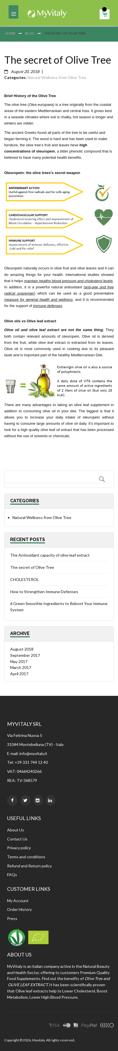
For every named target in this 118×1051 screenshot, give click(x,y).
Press (12, 918)
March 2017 (20, 667)
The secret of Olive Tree (32, 567)
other (107, 1026)
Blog (30, 33)
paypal (89, 1026)
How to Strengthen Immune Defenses (44, 591)
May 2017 (18, 661)
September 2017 (25, 655)
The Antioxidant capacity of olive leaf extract (50, 555)
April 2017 (19, 673)
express (76, 1026)
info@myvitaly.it (33, 753)
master (67, 1026)
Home (11, 33)
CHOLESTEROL (24, 579)
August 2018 (21, 649)
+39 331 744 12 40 (31, 762)
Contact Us (17, 838)
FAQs (12, 874)
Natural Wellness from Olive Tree (56, 77)
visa (54, 1026)
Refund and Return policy (29, 865)
